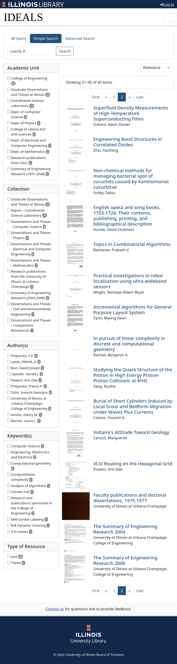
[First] (96, 97)
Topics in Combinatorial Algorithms (132, 244)
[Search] (31, 51)
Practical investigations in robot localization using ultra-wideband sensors (129, 281)
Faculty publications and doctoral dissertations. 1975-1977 (129, 498)
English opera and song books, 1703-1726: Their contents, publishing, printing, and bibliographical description (127, 215)
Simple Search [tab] (46, 38)
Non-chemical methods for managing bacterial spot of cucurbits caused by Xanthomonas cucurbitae (131, 178)
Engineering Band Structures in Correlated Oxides (127, 142)
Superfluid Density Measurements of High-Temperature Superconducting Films (130, 113)
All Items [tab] (18, 38)
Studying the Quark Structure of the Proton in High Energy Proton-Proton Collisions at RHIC (132, 375)
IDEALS (23, 17)
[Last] (140, 97)
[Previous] (106, 97)
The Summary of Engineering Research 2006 (125, 560)
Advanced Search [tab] (80, 38)
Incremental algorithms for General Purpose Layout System (132, 310)
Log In (167, 4)
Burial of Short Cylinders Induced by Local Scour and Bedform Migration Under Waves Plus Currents (132, 406)
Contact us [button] (54, 608)
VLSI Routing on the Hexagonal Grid (132, 463)
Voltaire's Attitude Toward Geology (131, 432)
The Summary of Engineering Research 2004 (125, 529)
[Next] (129, 97)
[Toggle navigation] (170, 17)
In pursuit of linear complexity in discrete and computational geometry (129, 343)
